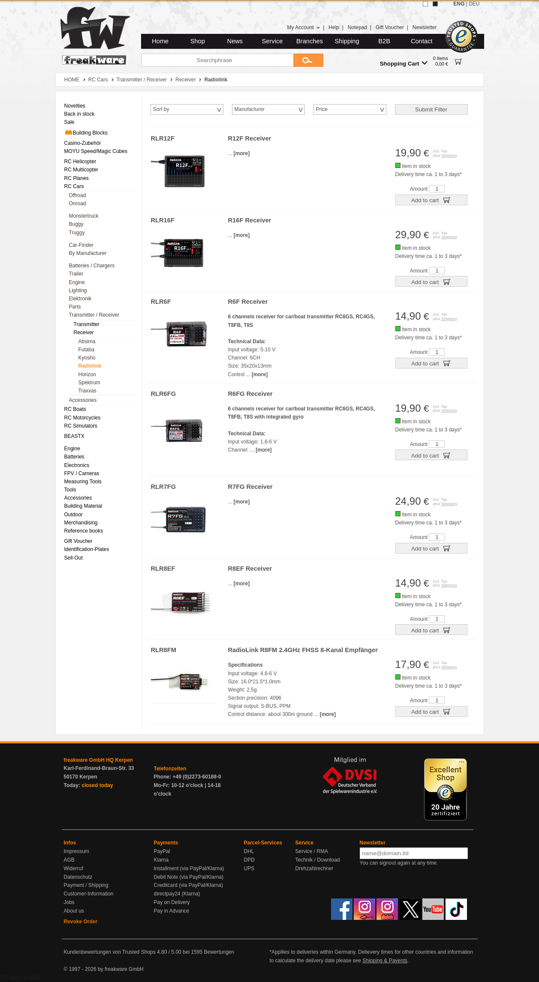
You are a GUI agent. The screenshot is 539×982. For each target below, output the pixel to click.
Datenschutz (78, 877)
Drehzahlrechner (314, 868)
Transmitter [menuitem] (86, 324)
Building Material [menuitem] (83, 506)
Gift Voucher (390, 27)
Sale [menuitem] (69, 122)
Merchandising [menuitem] (81, 523)
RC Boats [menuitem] (75, 409)
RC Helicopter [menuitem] (80, 162)
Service (272, 41)
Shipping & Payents (384, 961)
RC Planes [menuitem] (76, 178)
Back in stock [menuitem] (79, 114)
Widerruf (73, 868)
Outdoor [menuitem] (73, 515)
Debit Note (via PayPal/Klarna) (189, 877)
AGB (69, 860)
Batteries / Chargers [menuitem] (92, 266)
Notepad (357, 27)
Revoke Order (81, 922)
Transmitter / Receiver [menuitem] (94, 315)
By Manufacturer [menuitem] (88, 253)
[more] (242, 153)
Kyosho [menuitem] (87, 358)
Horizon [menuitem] (87, 374)
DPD (249, 860)
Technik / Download (317, 860)
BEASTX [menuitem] (74, 436)
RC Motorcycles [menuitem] (82, 418)
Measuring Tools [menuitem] (83, 482)
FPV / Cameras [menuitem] (81, 473)
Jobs (69, 902)
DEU (474, 4)
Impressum (76, 851)
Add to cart (431, 199)
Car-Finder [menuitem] (81, 245)
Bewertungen (219, 952)
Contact (422, 41)
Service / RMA (311, 851)
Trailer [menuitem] (76, 274)
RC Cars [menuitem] (74, 186)
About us (74, 911)
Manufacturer (250, 109)
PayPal (162, 851)
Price (322, 109)
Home (160, 41)
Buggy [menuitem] (76, 224)
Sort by (161, 109)
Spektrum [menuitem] (89, 383)
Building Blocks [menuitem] (86, 132)
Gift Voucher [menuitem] (78, 541)
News (235, 41)
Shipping (347, 41)
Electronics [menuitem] (77, 465)
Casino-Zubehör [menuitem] (82, 143)
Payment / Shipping (86, 885)
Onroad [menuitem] (77, 204)
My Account (303, 27)
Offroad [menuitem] (77, 195)
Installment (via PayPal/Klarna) (189, 868)
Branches (309, 41)
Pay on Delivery (172, 902)
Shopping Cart (404, 63)
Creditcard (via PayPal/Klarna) (188, 885)
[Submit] (308, 60)
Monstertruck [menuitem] (84, 216)
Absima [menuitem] (87, 341)
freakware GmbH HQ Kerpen (98, 760)
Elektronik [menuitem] (80, 299)
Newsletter (425, 27)
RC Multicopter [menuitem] (81, 170)
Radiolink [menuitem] (90, 366)
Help (333, 27)
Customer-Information (89, 894)
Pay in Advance (172, 911)
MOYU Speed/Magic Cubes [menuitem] (95, 151)
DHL (249, 851)
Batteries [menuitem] (74, 457)
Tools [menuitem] (70, 490)
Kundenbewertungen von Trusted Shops (110, 952)
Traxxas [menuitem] (87, 391)
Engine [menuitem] (77, 282)
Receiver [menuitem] (84, 332)
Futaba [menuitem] (86, 350)
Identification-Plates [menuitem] (86, 549)
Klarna (161, 860)
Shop (197, 41)
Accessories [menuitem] (83, 400)
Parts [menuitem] (75, 307)
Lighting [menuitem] (78, 290)
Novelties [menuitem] (74, 106)
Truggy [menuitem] (77, 233)
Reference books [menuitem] (83, 531)
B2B (384, 41)
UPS (249, 868)
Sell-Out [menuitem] (73, 558)
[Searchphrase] (217, 60)
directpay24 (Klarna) (177, 894)
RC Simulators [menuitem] (80, 426)
